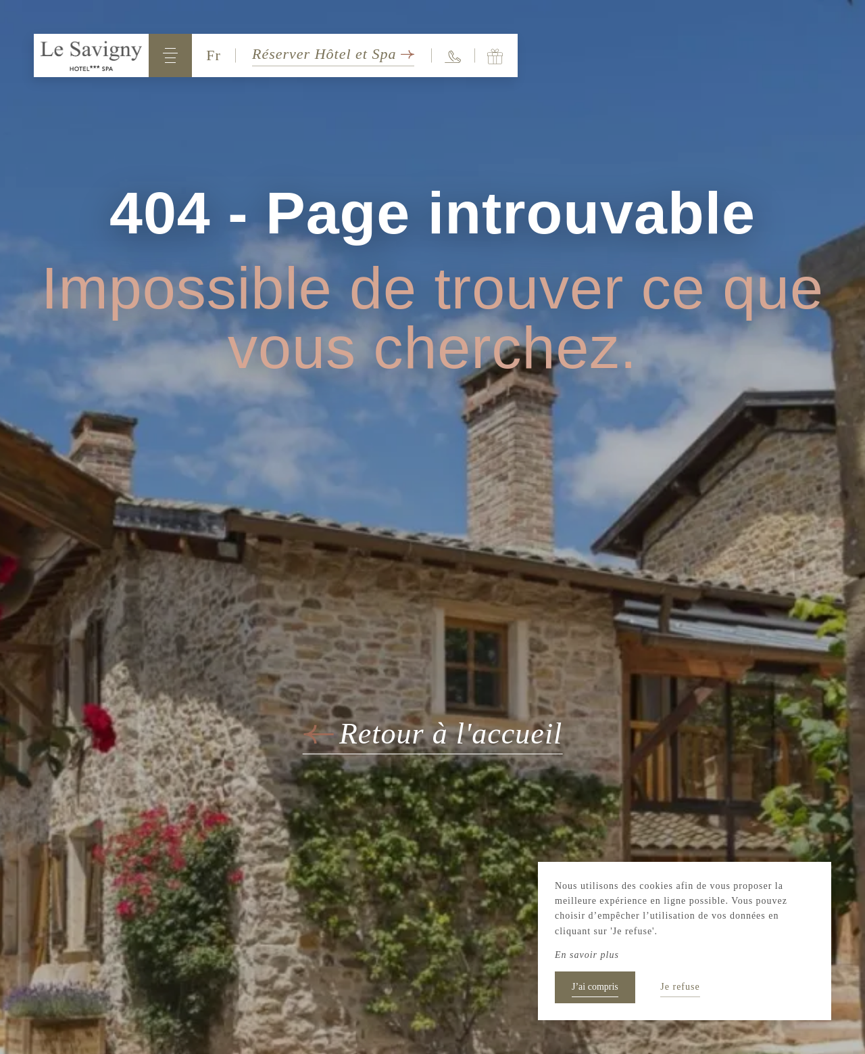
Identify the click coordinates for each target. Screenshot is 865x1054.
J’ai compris (595, 987)
